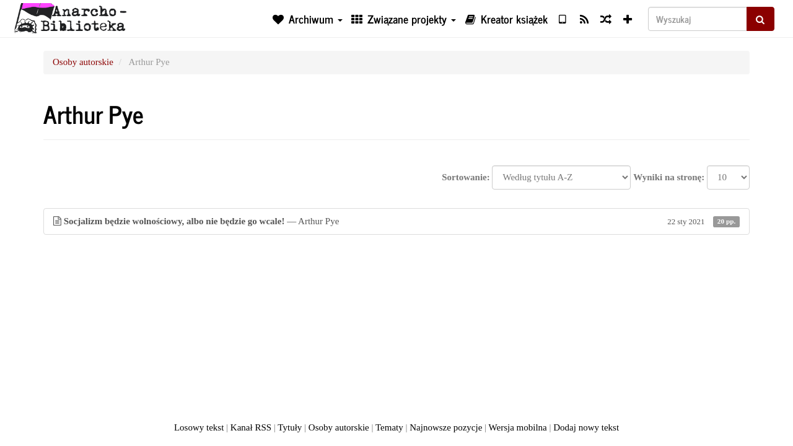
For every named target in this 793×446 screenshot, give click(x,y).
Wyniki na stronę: (668, 177)
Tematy (389, 427)
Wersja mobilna (518, 427)
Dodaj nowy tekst (586, 427)
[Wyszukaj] (697, 19)
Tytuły (290, 427)
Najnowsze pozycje (446, 427)
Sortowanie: (466, 177)
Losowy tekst (199, 427)
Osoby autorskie (83, 62)
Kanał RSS (250, 427)
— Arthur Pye (396, 221)
